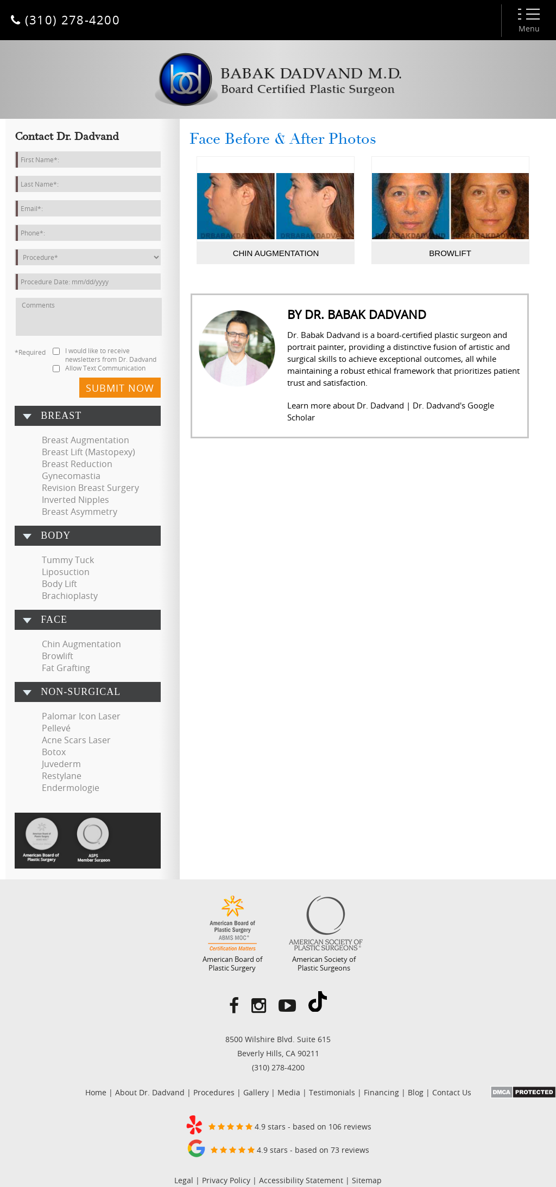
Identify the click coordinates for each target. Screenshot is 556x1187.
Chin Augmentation (81, 644)
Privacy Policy (226, 1180)
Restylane (61, 776)
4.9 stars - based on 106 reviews (278, 1124)
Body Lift (59, 584)
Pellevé (56, 728)
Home (95, 1092)
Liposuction (66, 572)
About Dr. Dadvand (150, 1092)
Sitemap (367, 1180)
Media (288, 1092)
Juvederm (61, 764)
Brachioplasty (70, 596)
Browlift (57, 656)
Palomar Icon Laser (81, 716)
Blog (416, 1092)
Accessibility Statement (301, 1180)
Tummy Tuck (68, 560)
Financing (381, 1092)
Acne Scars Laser (76, 740)
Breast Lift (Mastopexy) (88, 452)
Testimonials (332, 1092)
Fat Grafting (66, 668)
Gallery (256, 1092)
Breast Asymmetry (79, 512)
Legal (183, 1180)
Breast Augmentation (85, 440)
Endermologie (70, 788)
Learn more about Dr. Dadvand (345, 405)
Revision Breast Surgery (90, 488)
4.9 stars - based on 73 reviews (278, 1148)
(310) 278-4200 (278, 1067)
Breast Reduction (77, 464)
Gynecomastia (71, 476)
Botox (54, 752)
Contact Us (451, 1092)
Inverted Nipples (75, 500)
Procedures (214, 1092)
